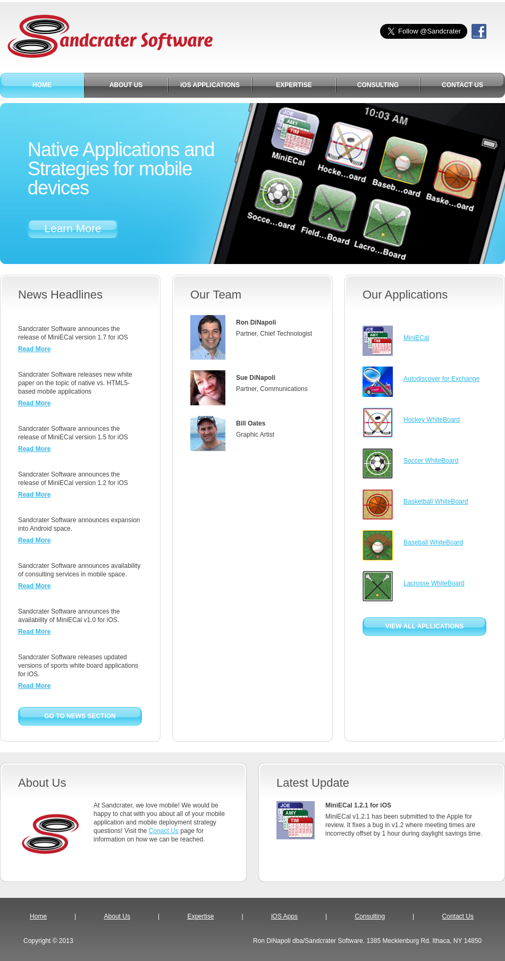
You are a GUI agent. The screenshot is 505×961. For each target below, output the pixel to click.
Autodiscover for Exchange (441, 378)
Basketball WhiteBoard (435, 501)
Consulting (370, 916)
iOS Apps (284, 916)
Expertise (200, 916)
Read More (34, 349)
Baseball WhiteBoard (433, 542)
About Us (117, 916)
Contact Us (458, 916)
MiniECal (416, 338)
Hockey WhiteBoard (431, 419)
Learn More (72, 228)
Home (38, 916)
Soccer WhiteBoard (430, 460)
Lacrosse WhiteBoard (434, 583)
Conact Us (164, 831)
